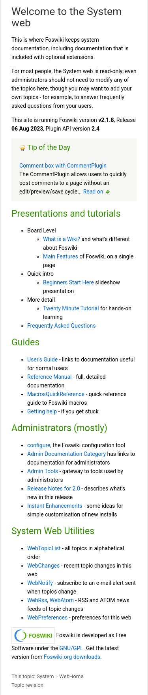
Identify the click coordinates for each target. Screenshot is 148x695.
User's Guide (42, 359)
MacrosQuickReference (55, 394)
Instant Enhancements (54, 506)
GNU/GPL (71, 648)
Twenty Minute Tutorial (71, 308)
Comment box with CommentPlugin (63, 165)
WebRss (37, 600)
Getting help (42, 411)
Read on (97, 191)
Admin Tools (42, 471)
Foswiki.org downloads (72, 657)
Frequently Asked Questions (61, 326)
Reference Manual (49, 377)
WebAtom (62, 600)
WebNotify (40, 583)
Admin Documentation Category (66, 454)
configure (38, 445)
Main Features (60, 256)
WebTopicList (44, 548)
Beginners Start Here (68, 282)
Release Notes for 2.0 (53, 488)
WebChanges (43, 565)
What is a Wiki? (61, 239)
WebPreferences (47, 617)
